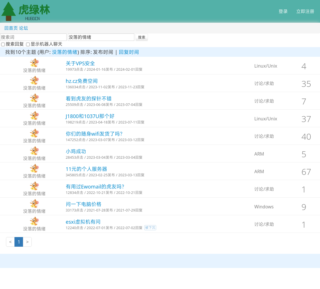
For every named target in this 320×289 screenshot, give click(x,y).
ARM (259, 154)
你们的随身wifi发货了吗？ (95, 133)
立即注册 (305, 11)
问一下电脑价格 (83, 204)
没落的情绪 (64, 52)
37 (306, 119)
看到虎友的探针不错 (89, 98)
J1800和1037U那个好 (90, 116)
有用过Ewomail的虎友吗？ (96, 186)
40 (306, 136)
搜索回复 (13, 44)
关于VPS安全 (80, 63)
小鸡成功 (76, 151)
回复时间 (129, 52)
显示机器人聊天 (44, 44)
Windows (264, 207)
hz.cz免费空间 (82, 81)
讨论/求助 (264, 83)
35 (306, 83)
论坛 (23, 28)
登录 (283, 11)
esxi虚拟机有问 (83, 221)
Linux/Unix (265, 66)
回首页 (11, 28)
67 (306, 171)
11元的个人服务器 (86, 169)
